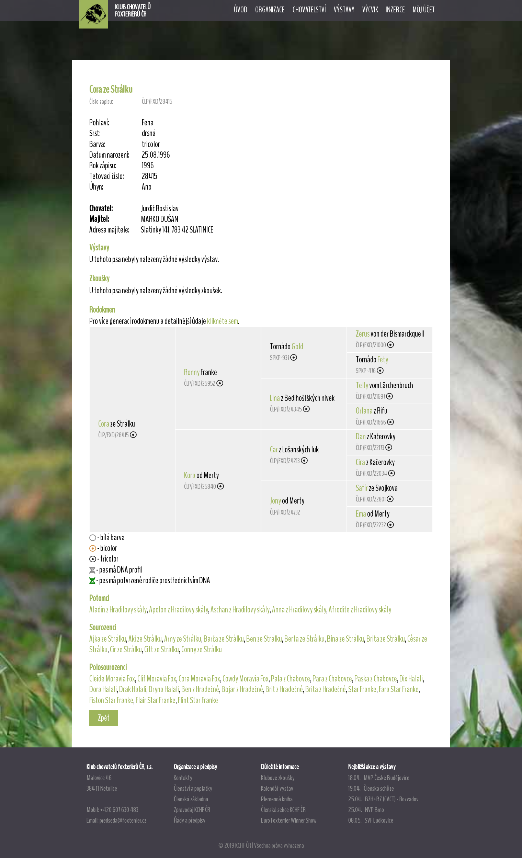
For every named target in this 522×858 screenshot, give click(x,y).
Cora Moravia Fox (199, 679)
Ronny (192, 372)
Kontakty (183, 777)
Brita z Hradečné (325, 689)
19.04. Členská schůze (371, 788)
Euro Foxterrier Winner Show (288, 820)
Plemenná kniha (277, 799)
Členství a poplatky (193, 788)
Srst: (95, 133)
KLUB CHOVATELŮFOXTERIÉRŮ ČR (133, 10)
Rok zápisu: (102, 165)
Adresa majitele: (109, 230)
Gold (297, 346)
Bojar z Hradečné (242, 689)
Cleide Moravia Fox (112, 679)
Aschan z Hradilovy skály (240, 610)
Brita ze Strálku (385, 639)
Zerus (363, 334)
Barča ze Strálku (224, 639)
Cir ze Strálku (126, 649)
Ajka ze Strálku (107, 639)
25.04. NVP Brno (366, 809)
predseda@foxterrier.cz (123, 820)
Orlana (364, 411)
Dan (361, 436)
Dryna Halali (164, 689)
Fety (382, 359)
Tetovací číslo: (106, 176)
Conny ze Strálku (201, 649)
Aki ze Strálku (145, 639)
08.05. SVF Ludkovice (370, 820)
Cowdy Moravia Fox (246, 679)
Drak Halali (132, 689)
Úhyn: (96, 187)
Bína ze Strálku (345, 639)
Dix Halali (411, 679)
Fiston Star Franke (111, 700)
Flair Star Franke (155, 700)
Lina (275, 398)
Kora (189, 475)
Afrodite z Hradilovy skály (360, 610)
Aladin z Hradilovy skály (118, 610)
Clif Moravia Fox (156, 679)
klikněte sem (222, 321)
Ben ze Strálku (264, 639)
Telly (362, 385)
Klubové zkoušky (278, 777)
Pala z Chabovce (290, 679)
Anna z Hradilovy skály (299, 610)
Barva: (97, 144)
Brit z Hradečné (284, 689)
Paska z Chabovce (375, 679)
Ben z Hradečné (200, 689)
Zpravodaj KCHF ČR (192, 809)
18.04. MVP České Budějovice (378, 777)
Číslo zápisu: (101, 101)
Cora (103, 424)
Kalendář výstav (277, 788)
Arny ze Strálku (182, 639)
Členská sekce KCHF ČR (283, 809)
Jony (275, 501)
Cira (360, 462)
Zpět (104, 718)
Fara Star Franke (399, 689)
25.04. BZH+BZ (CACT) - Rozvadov (383, 799)
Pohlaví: (99, 122)
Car (274, 449)
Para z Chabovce (332, 679)
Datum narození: (109, 155)
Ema (361, 514)
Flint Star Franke (198, 700)
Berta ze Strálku (304, 639)
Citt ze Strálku (161, 649)
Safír (362, 488)
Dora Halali (103, 689)
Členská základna (191, 799)
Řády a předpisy (189, 820)
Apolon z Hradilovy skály (178, 610)
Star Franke (362, 689)
